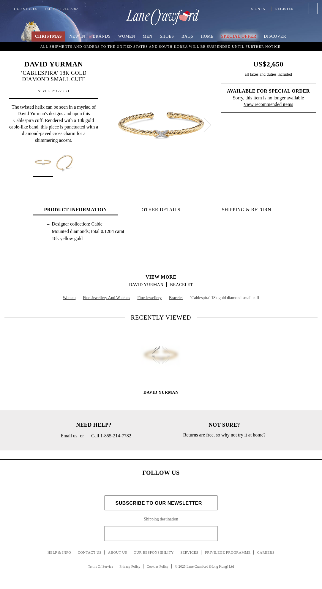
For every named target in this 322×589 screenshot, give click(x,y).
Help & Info (59, 552)
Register (284, 9)
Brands (102, 36)
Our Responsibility (154, 552)
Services (189, 552)
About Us (117, 552)
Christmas (48, 36)
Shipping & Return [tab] (246, 209)
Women (126, 36)
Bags (187, 36)
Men (147, 36)
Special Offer (238, 36)
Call (109, 436)
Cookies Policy (157, 566)
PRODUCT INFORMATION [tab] (75, 209)
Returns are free (198, 434)
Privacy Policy (129, 566)
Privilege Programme (228, 552)
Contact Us (90, 552)
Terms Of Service (100, 566)
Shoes (167, 36)
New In (77, 36)
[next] (207, 125)
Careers (265, 552)
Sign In (260, 9)
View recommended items (268, 104)
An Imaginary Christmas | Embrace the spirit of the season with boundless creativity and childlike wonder (161, 46)
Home (207, 36)
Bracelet (181, 284)
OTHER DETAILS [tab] (161, 209)
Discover (275, 36)
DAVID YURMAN (53, 64)
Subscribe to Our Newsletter (160, 503)
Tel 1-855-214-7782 (61, 9)
